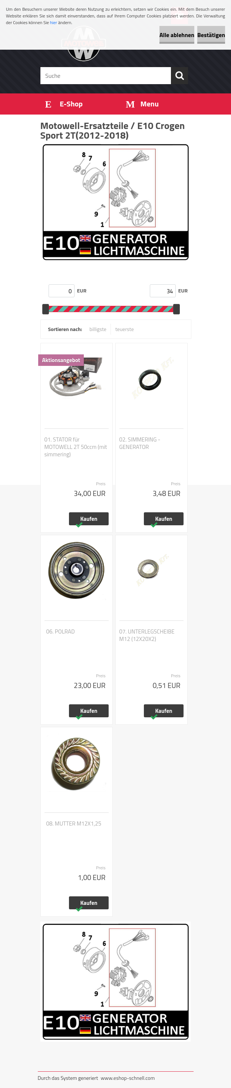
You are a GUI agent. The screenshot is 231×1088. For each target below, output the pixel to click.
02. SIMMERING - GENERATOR (140, 443)
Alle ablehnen (176, 34)
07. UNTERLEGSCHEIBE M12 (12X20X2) (147, 635)
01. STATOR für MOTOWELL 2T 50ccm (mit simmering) (75, 447)
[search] (179, 75)
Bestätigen (211, 34)
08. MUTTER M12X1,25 (74, 823)
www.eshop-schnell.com (127, 1078)
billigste (97, 329)
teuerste (124, 329)
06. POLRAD (60, 631)
